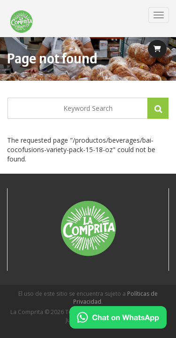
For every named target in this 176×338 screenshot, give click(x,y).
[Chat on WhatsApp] (118, 317)
